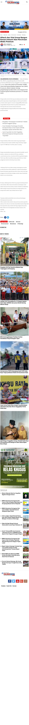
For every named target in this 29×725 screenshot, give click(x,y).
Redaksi (3, 586)
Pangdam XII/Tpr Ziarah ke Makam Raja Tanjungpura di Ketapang (11, 268)
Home (1, 34)
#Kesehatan (13, 223)
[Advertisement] (14, 10)
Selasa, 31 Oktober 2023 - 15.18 (9, 45)
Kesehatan (19, 34)
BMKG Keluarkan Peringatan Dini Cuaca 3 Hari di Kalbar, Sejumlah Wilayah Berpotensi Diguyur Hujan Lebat (11, 541)
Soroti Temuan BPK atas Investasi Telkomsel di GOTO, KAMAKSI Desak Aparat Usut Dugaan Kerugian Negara (12, 532)
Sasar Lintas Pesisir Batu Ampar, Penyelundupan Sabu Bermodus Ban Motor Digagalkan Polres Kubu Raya (13, 406)
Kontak (14, 586)
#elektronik (11, 221)
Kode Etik (9, 586)
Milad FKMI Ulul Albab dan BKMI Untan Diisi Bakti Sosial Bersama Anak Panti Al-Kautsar (11, 555)
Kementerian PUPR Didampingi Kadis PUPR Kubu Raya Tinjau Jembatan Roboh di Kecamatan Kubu (14, 371)
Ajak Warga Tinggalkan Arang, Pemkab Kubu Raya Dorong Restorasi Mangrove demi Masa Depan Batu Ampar (14, 442)
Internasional (13, 34)
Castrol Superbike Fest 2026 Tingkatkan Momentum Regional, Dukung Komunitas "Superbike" (12, 134)
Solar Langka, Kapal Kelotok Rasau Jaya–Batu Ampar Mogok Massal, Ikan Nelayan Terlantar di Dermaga (12, 517)
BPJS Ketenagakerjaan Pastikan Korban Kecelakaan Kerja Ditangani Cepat (11, 337)
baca (21, 44)
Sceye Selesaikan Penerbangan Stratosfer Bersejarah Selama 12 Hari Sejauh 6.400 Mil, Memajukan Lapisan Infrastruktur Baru (13, 127)
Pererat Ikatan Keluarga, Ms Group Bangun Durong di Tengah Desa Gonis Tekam (12, 563)
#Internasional (4, 223)
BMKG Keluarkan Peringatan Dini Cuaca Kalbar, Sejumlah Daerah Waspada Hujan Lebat (11, 510)
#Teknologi (20, 223)
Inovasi (9, 34)
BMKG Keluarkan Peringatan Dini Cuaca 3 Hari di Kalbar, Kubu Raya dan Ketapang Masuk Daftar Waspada (12, 502)
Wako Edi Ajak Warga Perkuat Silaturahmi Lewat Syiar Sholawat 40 (12, 524)
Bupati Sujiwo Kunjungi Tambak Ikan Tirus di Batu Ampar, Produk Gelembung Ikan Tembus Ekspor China (12, 548)
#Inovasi (18, 221)
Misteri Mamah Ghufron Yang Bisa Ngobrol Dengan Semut (11, 493)
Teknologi (23, 34)
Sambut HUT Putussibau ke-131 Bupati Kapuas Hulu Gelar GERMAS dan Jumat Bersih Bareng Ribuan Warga (13, 303)
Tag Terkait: (4, 221)
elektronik (5, 34)
